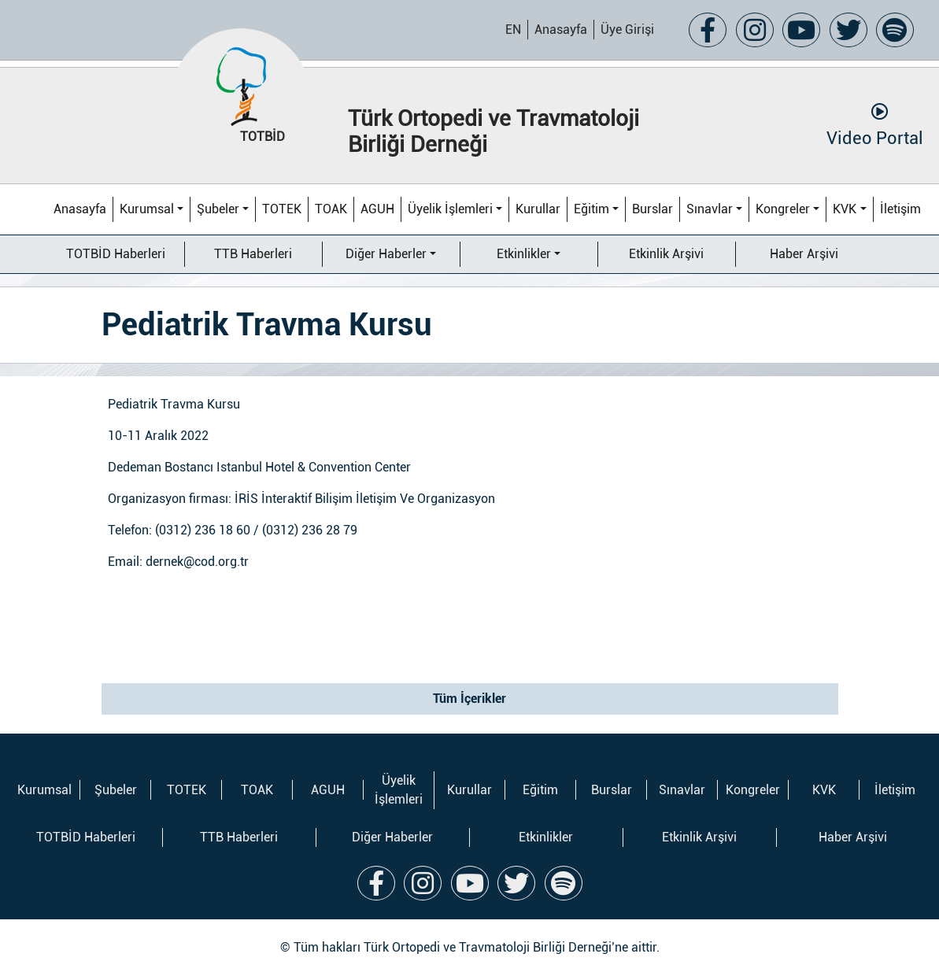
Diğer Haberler (386, 253)
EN (513, 29)
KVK (844, 208)
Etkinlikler (524, 253)
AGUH (377, 208)
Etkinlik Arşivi (666, 253)
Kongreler (783, 208)
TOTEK (281, 208)
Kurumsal (147, 208)
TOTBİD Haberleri (115, 253)
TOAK (331, 208)
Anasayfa (560, 29)
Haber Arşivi (804, 253)
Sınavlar (709, 208)
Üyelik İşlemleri (450, 208)
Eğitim (591, 208)
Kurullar (538, 208)
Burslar (652, 208)
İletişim (900, 208)
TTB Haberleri (253, 253)
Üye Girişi (627, 29)
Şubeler (218, 208)
